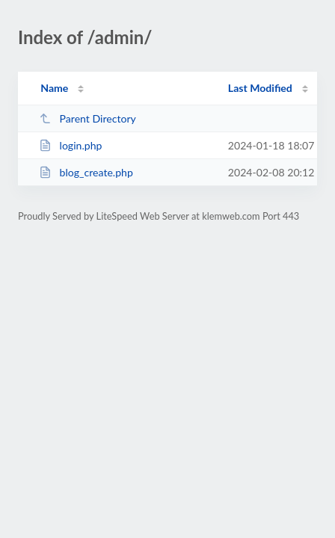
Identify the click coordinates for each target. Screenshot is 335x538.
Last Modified (260, 87)
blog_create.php (86, 172)
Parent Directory (87, 118)
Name (54, 87)
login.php (70, 145)
